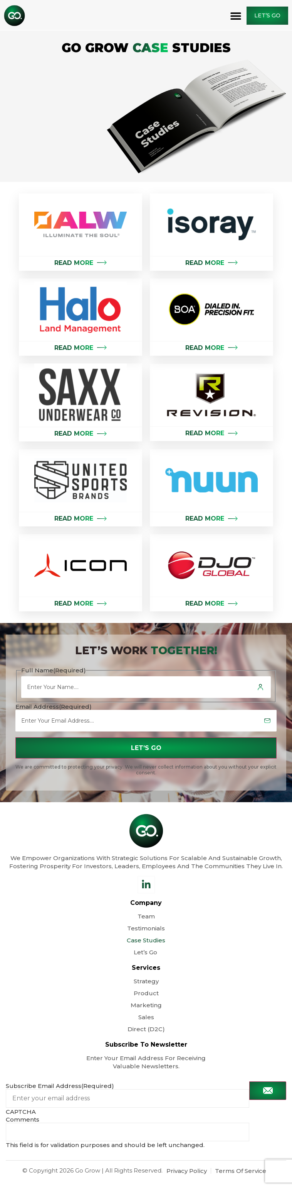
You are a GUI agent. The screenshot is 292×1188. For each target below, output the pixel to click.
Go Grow (87, 1170)
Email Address (53, 706)
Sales (146, 1017)
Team (146, 916)
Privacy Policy (186, 1170)
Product (146, 993)
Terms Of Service (240, 1170)
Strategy (146, 981)
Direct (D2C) (146, 1029)
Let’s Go (146, 952)
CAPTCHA (21, 1112)
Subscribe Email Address (60, 1086)
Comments (22, 1119)
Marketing (146, 1005)
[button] (236, 15)
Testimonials (146, 928)
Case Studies (146, 940)
